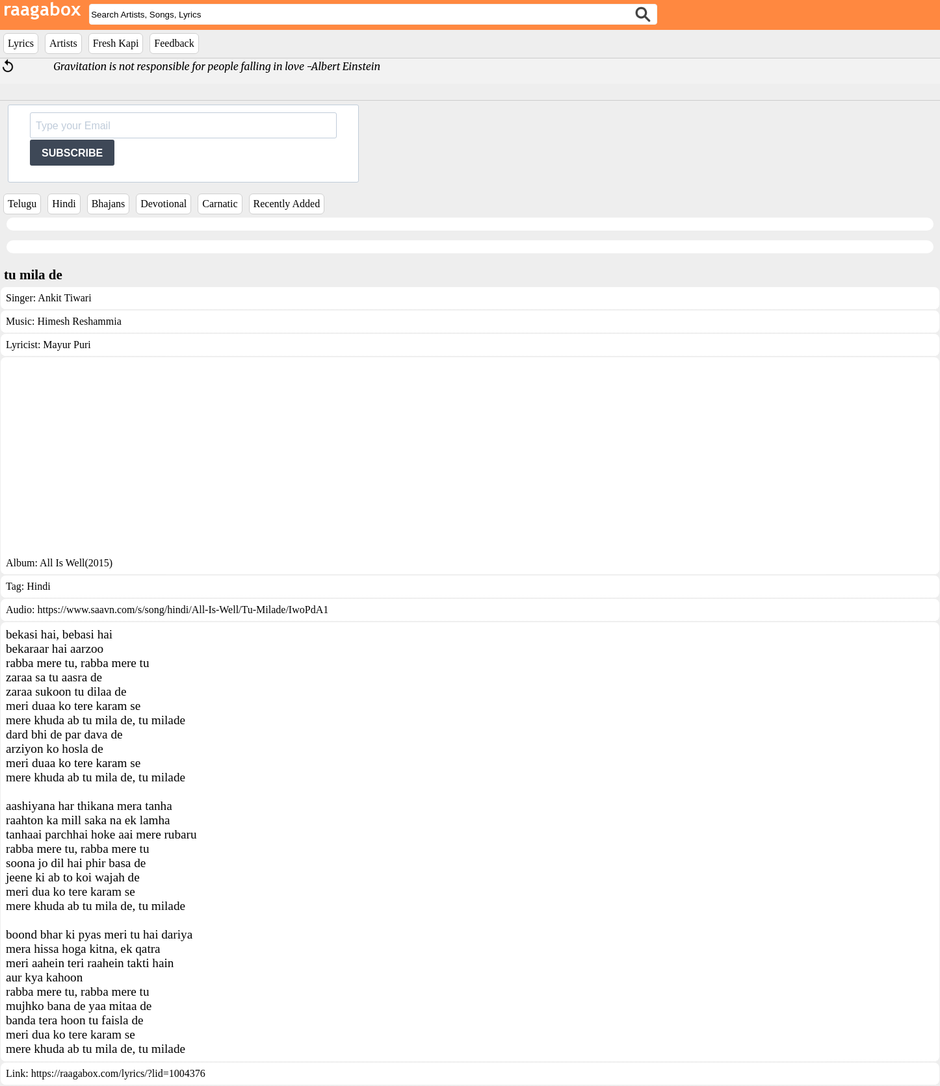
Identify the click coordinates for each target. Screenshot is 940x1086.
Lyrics (21, 43)
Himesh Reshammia (79, 321)
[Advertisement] (470, 460)
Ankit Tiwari (64, 297)
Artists (63, 43)
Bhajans (108, 203)
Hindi (63, 203)
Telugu (22, 203)
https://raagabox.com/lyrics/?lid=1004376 (118, 1073)
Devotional (163, 203)
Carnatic (219, 203)
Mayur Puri (66, 344)
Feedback (174, 43)
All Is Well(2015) (76, 562)
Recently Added (287, 203)
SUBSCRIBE (72, 152)
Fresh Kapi (116, 43)
